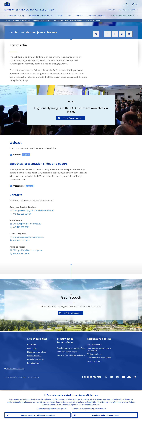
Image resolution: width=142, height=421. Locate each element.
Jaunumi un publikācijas (96, 16)
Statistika (60, 16)
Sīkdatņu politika (94, 354)
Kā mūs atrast (33, 363)
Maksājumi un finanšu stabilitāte (40, 16)
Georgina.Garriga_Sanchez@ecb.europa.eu (33, 210)
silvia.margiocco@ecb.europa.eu (28, 237)
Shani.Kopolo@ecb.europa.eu (27, 223)
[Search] (114, 4)
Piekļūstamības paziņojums (99, 357)
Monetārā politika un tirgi (16, 16)
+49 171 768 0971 (21, 227)
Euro (69, 16)
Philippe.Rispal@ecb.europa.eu (27, 250)
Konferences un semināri (42, 20)
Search (126, 4)
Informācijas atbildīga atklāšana (71, 355)
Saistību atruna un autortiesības (71, 348)
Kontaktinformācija (35, 359)
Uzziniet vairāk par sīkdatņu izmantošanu (89, 408)
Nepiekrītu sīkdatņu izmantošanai (104, 415)
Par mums (111, 10)
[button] (130, 4)
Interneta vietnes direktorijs (15, 369)
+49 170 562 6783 (21, 240)
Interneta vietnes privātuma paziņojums (99, 349)
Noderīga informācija (36, 352)
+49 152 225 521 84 (22, 213)
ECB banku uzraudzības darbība (122, 15)
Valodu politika (93, 361)
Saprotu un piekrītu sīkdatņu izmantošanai (37, 415)
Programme (19, 185)
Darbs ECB (31, 348)
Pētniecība (79, 16)
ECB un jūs (122, 10)
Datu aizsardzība (94, 344)
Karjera (133, 10)
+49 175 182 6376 (21, 253)
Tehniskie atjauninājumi (67, 351)
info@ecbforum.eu (71, 313)
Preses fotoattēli (34, 355)
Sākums (7, 20)
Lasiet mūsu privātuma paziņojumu (53, 408)
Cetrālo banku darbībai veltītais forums (68, 20)
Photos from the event (72, 118)
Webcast (17, 154)
